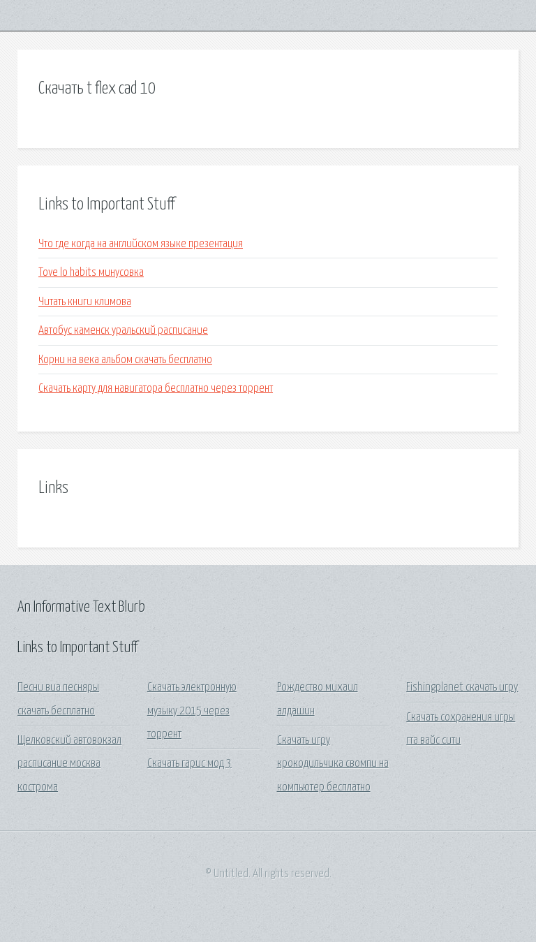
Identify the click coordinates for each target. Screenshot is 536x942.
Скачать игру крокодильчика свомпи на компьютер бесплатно (333, 764)
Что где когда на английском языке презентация (140, 244)
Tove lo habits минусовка (91, 273)
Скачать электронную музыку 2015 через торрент (192, 711)
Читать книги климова (84, 302)
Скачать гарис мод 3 (189, 764)
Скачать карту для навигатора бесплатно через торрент (155, 389)
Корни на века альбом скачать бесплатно (125, 360)
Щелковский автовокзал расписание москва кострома (69, 764)
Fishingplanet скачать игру (462, 687)
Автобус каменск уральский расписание (123, 331)
